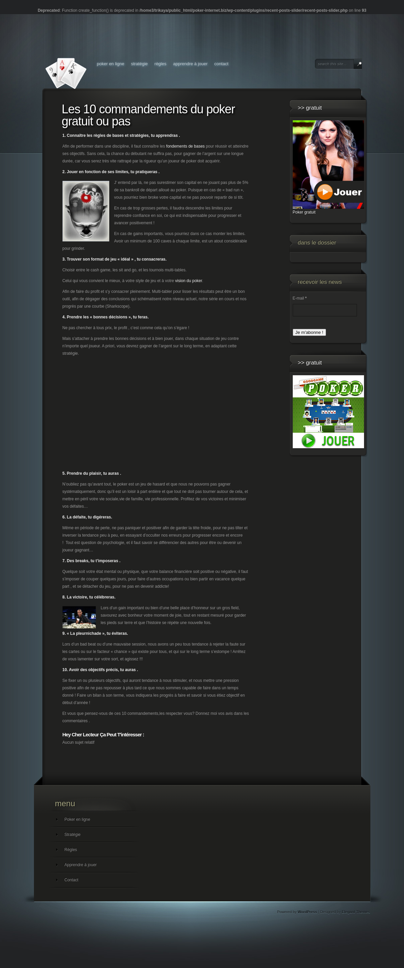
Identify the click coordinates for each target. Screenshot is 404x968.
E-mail (300, 298)
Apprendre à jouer (190, 63)
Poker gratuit (304, 212)
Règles (160, 63)
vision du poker (188, 280)
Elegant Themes (356, 912)
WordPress (307, 912)
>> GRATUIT (310, 108)
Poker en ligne (110, 63)
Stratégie (139, 63)
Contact (221, 63)
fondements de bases (185, 146)
